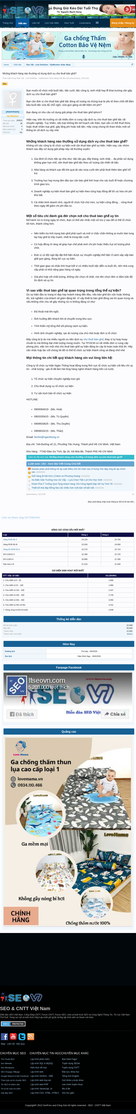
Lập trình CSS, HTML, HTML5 (44, 1093)
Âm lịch (8, 656)
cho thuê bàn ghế (93, 339)
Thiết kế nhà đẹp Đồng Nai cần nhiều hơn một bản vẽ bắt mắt (63, 487)
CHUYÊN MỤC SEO (13, 1053)
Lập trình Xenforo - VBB (41, 1076)
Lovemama (84, 23)
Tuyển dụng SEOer (71, 1063)
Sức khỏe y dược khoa (72, 1080)
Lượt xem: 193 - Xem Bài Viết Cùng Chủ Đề (54, 463)
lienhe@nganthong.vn (46, 437)
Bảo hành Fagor (69, 1059)
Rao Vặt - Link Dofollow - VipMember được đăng (38, 78)
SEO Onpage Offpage (10, 1072)
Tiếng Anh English (70, 1076)
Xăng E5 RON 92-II (11, 549)
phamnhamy (75, 78)
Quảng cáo (69, 731)
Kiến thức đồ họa (38, 1067)
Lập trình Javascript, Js (41, 1088)
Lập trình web (36, 1072)
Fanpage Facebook (69, 667)
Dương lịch (10, 651)
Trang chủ (8, 23)
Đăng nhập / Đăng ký (123, 23)
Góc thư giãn (68, 1093)
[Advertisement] (68, 959)
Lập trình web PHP (39, 1084)
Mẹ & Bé (66, 1088)
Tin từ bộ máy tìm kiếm (11, 1089)
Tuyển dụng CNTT (70, 1067)
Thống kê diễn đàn (68, 619)
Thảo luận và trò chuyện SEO (13, 1080)
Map (3, 1043)
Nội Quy (20, 1043)
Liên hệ (35, 23)
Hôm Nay (69, 644)
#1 (133, 494)
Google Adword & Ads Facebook (15, 1076)
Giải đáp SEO (7, 1093)
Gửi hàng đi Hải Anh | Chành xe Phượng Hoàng (56, 476)
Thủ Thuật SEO (7, 1059)
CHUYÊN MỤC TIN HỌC (45, 1053)
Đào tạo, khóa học (70, 1072)
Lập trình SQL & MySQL (41, 1063)
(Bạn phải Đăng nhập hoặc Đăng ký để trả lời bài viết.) (111, 502)
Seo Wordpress (7, 1068)
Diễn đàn (22, 23)
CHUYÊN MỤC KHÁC (75, 1053)
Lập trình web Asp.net (40, 1080)
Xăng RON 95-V (10, 539)
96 (21, 123)
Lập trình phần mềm (39, 1059)
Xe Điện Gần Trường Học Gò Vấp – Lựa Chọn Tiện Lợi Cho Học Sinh (67, 480)
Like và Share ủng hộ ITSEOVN (21, 517)
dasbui (129, 634)
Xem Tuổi (69, 23)
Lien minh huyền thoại (72, 1084)
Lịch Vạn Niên (52, 23)
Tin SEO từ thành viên (10, 1084)
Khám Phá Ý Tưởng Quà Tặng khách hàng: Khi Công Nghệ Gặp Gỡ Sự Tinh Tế (72, 484)
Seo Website (6, 1063)
